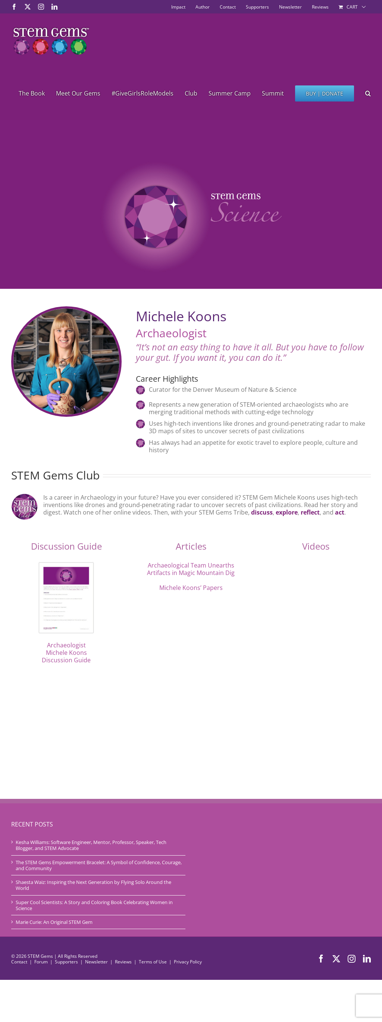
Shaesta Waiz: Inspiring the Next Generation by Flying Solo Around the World (93, 885)
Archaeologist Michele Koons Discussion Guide (66, 652)
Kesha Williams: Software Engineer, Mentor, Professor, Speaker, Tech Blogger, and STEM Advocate (91, 845)
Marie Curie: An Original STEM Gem (54, 922)
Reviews (123, 962)
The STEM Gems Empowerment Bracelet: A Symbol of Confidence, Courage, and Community (99, 865)
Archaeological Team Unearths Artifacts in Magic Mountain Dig (191, 569)
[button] (368, 93)
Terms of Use (153, 962)
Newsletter (96, 962)
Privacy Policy (188, 962)
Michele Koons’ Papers (191, 588)
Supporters (66, 962)
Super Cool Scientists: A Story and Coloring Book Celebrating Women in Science (94, 905)
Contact (19, 962)
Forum (41, 962)
